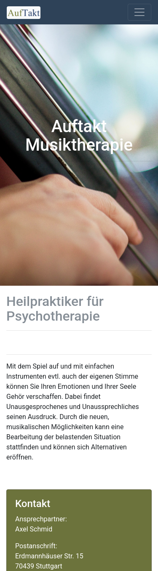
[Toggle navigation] (139, 12)
